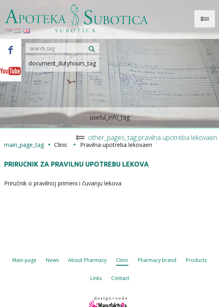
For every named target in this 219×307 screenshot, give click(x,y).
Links (96, 278)
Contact (120, 278)
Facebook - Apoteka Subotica (10, 49)
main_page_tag (24, 145)
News (52, 260)
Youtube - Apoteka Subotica (10, 70)
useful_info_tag (110, 117)
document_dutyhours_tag (62, 63)
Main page (24, 260)
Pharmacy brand (157, 260)
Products (196, 260)
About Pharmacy (87, 260)
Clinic (122, 260)
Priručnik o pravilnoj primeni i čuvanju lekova (62, 183)
